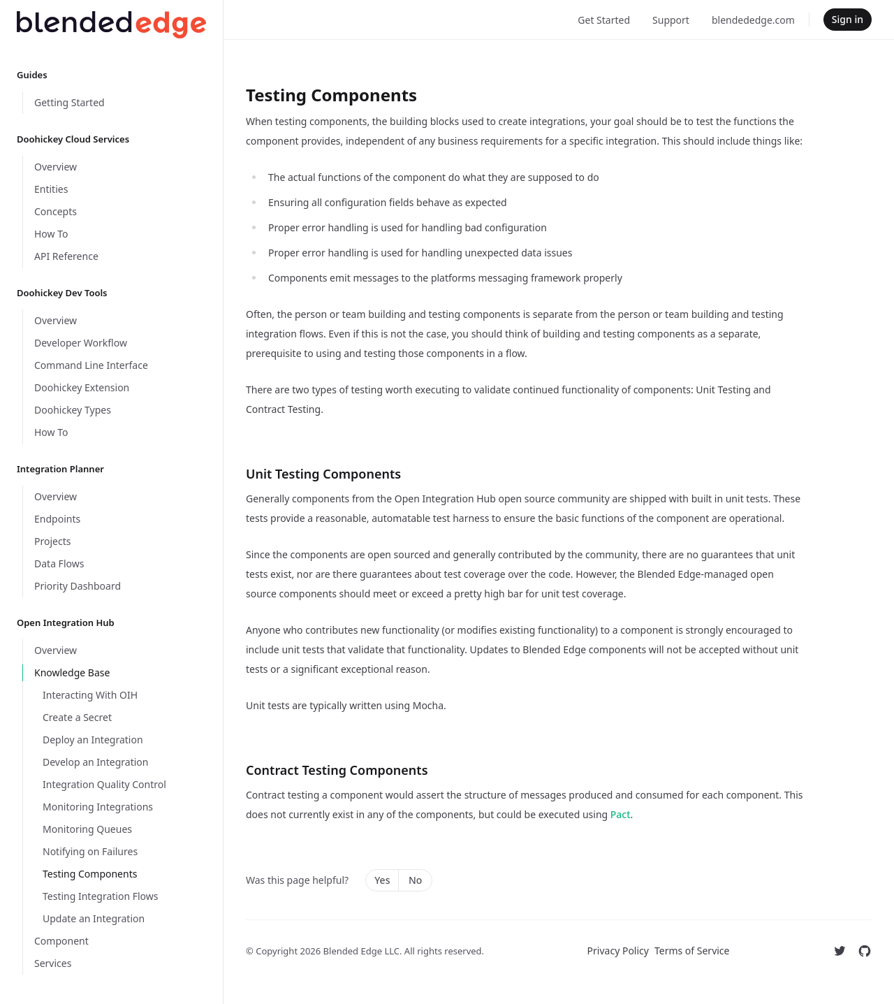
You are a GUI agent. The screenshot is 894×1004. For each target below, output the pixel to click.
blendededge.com (753, 20)
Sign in (847, 19)
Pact (620, 814)
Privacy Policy (618, 950)
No (415, 880)
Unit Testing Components (323, 473)
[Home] (111, 24)
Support (670, 20)
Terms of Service (692, 950)
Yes (382, 880)
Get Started (604, 20)
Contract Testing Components (337, 770)
